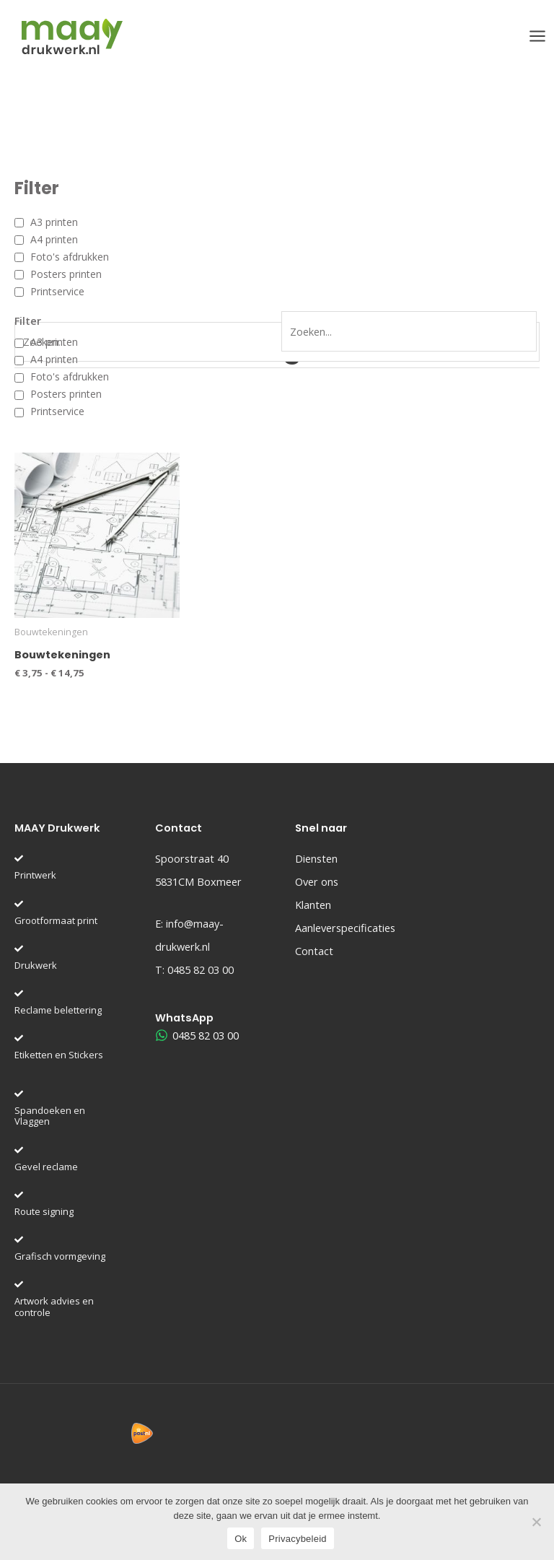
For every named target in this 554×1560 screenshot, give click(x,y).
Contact (314, 951)
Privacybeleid (297, 1538)
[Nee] (536, 1522)
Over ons (316, 881)
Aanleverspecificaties (345, 927)
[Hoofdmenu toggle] (537, 36)
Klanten (313, 904)
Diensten (316, 858)
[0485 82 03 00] (197, 1035)
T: (194, 969)
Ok (240, 1538)
